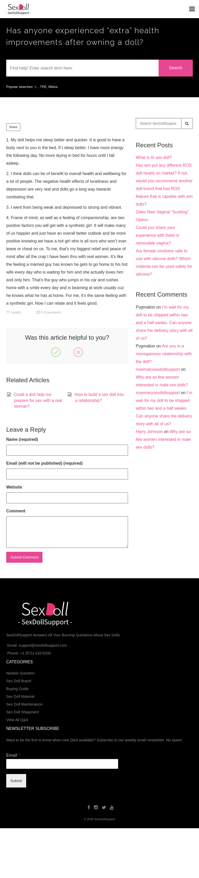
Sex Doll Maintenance (24, 704)
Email (13, 755)
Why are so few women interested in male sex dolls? (163, 439)
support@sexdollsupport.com (43, 645)
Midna (53, 87)
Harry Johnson (149, 431)
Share (13, 127)
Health (16, 312)
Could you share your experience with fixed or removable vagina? (157, 235)
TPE (43, 87)
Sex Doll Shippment (22, 712)
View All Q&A (17, 720)
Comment (15, 511)
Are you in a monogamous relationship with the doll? (164, 354)
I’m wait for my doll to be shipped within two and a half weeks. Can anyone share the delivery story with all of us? (164, 322)
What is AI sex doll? (154, 157)
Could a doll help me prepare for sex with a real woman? (37, 400)
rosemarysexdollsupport (158, 369)
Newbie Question (20, 673)
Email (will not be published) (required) (44, 463)
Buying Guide (17, 689)
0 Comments (51, 312)
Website (14, 487)
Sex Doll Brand (18, 681)
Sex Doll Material (20, 696)
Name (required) (22, 439)
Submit (16, 781)
